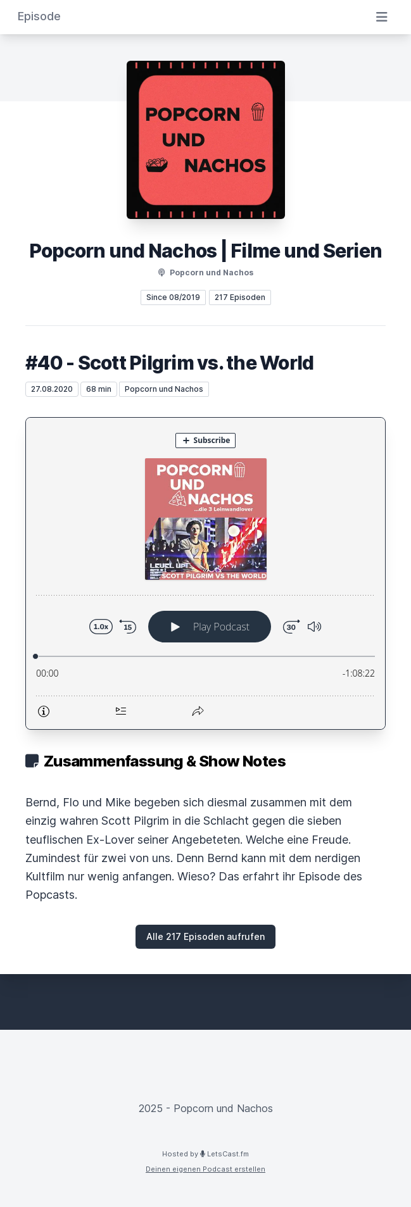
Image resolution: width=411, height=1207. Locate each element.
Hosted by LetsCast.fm (205, 1153)
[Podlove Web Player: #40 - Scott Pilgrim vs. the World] (205, 573)
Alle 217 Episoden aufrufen (205, 936)
